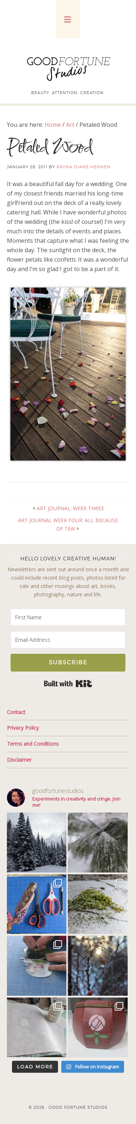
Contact (16, 712)
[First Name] (68, 617)
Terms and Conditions (33, 743)
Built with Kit (68, 683)
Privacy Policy (23, 727)
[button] (68, 19)
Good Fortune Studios (68, 67)
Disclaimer (19, 759)
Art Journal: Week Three (70, 508)
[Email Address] (68, 639)
